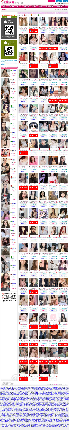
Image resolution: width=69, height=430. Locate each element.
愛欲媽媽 (14, 248)
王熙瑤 (45, 236)
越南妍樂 (36, 131)
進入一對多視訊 (63, 47)
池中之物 (56, 62)
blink (65, 96)
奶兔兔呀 (36, 253)
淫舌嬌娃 (36, 218)
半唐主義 (46, 79)
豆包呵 (25, 288)
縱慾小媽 (56, 288)
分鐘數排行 (27, 13)
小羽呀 (55, 201)
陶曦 (13, 230)
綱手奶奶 (66, 236)
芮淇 (65, 149)
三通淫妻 (46, 114)
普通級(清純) (41, 15)
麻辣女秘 (36, 62)
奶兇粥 (45, 27)
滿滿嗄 (25, 357)
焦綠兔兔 (14, 283)
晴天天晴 (14, 265)
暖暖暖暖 (46, 253)
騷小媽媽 (14, 177)
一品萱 (13, 212)
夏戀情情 (14, 203)
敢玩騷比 (46, 44)
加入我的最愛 (64, 9)
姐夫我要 (56, 183)
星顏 (25, 44)
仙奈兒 (45, 357)
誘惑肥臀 (36, 149)
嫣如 (25, 183)
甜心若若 (46, 183)
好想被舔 (66, 270)
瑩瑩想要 (36, 201)
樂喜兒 (35, 166)
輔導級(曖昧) (34, 15)
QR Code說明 (14, 17)
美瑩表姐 (66, 27)
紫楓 (45, 201)
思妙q (45, 288)
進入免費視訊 (23, 30)
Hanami (13, 194)
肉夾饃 (13, 141)
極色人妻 (66, 218)
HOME (57, 9)
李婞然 (13, 168)
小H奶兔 (26, 166)
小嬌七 (13, 79)
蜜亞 (45, 305)
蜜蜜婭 (55, 27)
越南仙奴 (66, 114)
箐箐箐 (55, 79)
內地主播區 (40, 13)
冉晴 (65, 357)
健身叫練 (66, 44)
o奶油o (35, 44)
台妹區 (33, 13)
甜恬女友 (26, 236)
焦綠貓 (55, 270)
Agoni (35, 305)
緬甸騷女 (46, 218)
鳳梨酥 (35, 270)
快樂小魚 (66, 166)
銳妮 (35, 183)
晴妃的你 (36, 114)
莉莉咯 (55, 218)
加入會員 (59, 1)
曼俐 (55, 340)
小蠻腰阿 (36, 236)
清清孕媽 (14, 88)
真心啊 (35, 288)
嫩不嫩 (65, 288)
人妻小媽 (26, 218)
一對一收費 (65, 13)
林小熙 (65, 131)
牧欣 (45, 323)
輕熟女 (55, 374)
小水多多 (14, 70)
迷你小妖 (26, 253)
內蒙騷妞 (66, 305)
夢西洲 (45, 166)
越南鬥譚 (14, 150)
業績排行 (21, 13)
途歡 (55, 253)
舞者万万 (56, 305)
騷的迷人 (56, 131)
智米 (13, 221)
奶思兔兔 (46, 131)
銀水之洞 (66, 323)
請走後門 (56, 114)
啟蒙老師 (56, 357)
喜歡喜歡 (26, 305)
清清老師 (14, 185)
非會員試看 (43, 32)
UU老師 (35, 323)
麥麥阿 (55, 323)
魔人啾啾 (56, 236)
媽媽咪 (25, 62)
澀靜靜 (55, 166)
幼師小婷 (36, 96)
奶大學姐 (46, 96)
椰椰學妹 (66, 253)
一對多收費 (59, 13)
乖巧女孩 (26, 270)
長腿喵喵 (26, 79)
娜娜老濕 (14, 106)
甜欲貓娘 (56, 149)
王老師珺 (26, 131)
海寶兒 (25, 96)
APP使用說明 (4, 17)
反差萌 (13, 132)
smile (13, 114)
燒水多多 (36, 27)
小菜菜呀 (36, 357)
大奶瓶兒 (26, 114)
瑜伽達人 (66, 340)
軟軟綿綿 (66, 201)
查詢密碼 (65, 1)
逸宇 (13, 123)
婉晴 (13, 256)
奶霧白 (65, 62)
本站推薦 (46, 13)
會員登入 (51, 1)
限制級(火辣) (27, 15)
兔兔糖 (13, 239)
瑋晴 (13, 97)
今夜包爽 (56, 96)
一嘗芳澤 (26, 323)
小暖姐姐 (46, 270)
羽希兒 (25, 27)
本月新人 (52, 13)
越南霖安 (46, 374)
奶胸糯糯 (14, 274)
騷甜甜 (45, 149)
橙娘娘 (13, 159)
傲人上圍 (56, 44)
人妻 (35, 79)
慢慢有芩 (46, 340)
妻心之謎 (46, 62)
